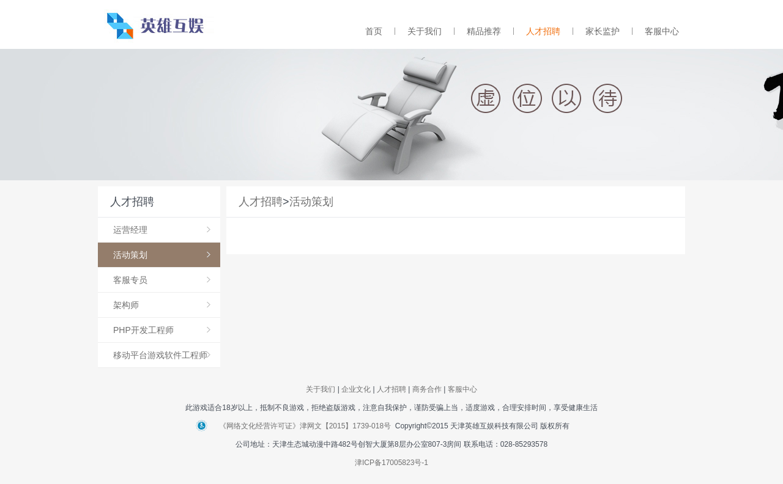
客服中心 (662, 31)
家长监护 (602, 31)
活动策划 (162, 255)
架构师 (162, 305)
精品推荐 (484, 31)
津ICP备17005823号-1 (391, 462)
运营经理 (162, 230)
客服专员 (162, 280)
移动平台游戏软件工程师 (162, 355)
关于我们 (424, 31)
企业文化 (356, 389)
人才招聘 (543, 31)
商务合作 (427, 389)
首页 (373, 31)
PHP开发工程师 (162, 330)
